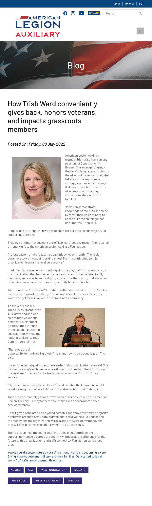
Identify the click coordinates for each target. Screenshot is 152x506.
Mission (73, 480)
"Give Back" (19, 480)
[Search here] (123, 13)
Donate (79, 470)
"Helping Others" (47, 480)
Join (117, 4)
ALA (30, 470)
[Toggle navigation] (140, 31)
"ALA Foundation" (54, 470)
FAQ (141, 4)
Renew (129, 4)
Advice (15, 470)
